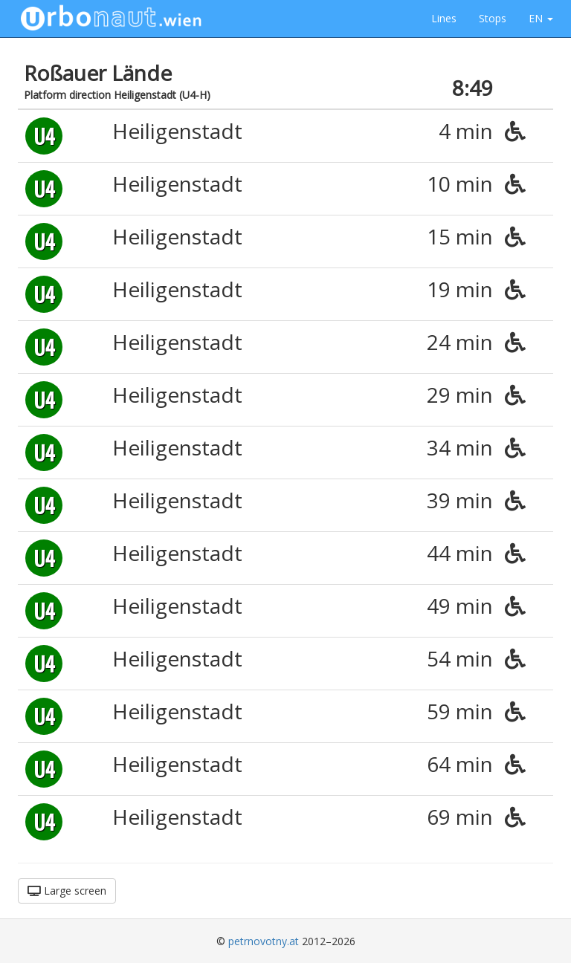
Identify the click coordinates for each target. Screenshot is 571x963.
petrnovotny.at (263, 941)
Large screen (67, 890)
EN (541, 18)
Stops (492, 18)
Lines (444, 18)
